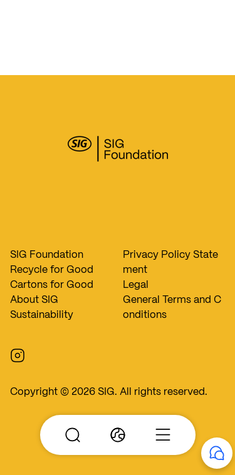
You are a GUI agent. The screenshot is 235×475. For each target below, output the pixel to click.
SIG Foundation (46, 254)
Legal (136, 284)
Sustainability (41, 314)
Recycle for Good (51, 269)
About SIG (34, 299)
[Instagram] (22, 354)
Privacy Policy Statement (170, 262)
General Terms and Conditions (172, 307)
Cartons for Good (51, 284)
